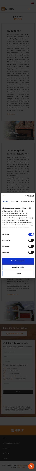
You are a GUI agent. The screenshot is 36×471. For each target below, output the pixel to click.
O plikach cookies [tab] (27, 201)
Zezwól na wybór (18, 267)
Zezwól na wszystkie (18, 261)
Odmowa (18, 273)
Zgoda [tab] (5, 201)
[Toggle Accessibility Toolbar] (31, 466)
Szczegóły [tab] (14, 201)
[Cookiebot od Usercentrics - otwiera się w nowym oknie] (25, 196)
